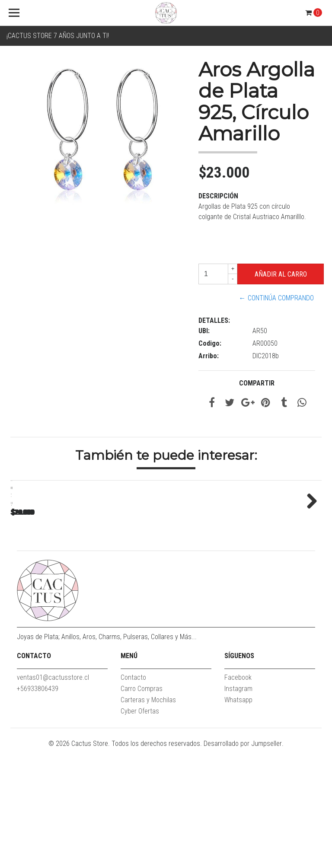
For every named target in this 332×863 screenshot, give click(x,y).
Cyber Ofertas (140, 825)
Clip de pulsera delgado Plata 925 (71, 602)
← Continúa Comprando (276, 298)
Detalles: (214, 320)
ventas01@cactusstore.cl (53, 791)
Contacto (133, 791)
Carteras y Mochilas (148, 814)
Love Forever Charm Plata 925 (192, 602)
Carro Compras (142, 803)
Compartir (257, 383)
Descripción (218, 196)
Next (308, 556)
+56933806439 (37, 803)
